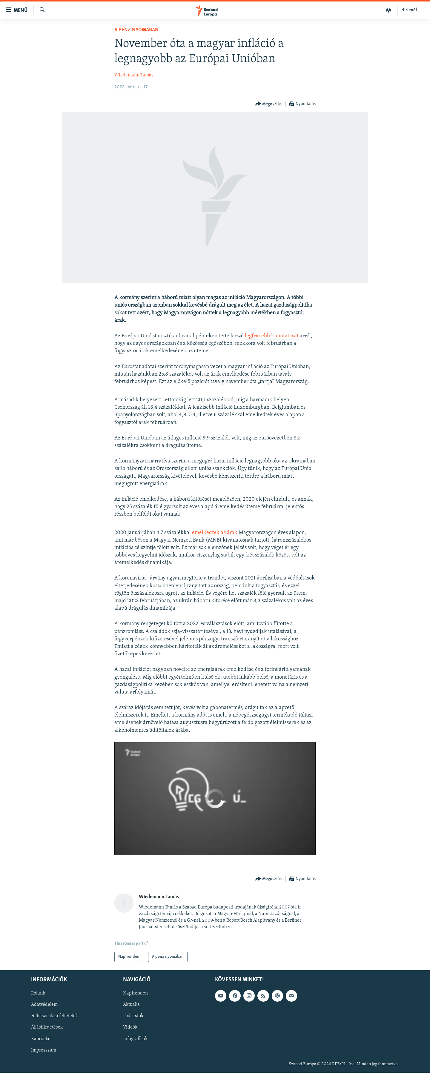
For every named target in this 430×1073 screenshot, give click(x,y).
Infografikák (135, 1039)
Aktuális (131, 1005)
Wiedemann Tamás (133, 75)
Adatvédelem (44, 1005)
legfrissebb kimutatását (272, 336)
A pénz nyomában (136, 30)
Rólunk (38, 993)
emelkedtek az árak (214, 533)
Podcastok (133, 1016)
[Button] (268, 104)
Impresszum (43, 1050)
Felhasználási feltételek (54, 1016)
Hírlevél (409, 10)
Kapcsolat (41, 1039)
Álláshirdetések (47, 1027)
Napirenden (135, 993)
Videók (130, 1027)
